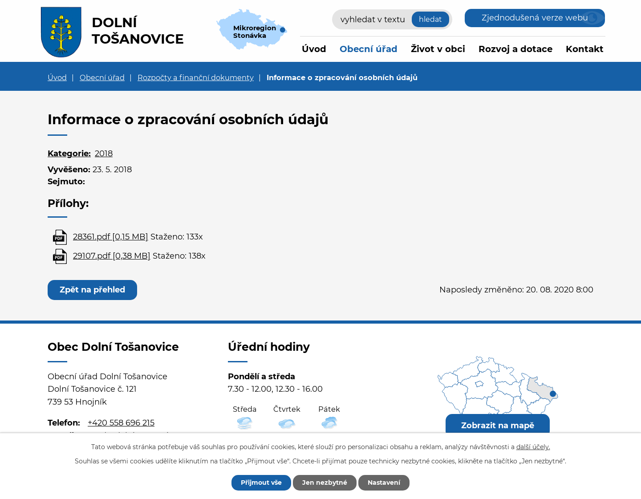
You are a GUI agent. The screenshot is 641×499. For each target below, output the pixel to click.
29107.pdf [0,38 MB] (111, 256)
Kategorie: (69, 153)
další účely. (533, 447)
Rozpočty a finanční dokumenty (196, 77)
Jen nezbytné (324, 483)
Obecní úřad (369, 49)
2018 (104, 153)
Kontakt (585, 49)
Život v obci (438, 49)
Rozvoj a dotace (515, 49)
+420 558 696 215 (121, 423)
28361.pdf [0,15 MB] (110, 237)
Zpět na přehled (92, 290)
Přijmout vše (261, 483)
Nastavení (384, 483)
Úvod (314, 49)
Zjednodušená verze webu (535, 18)
